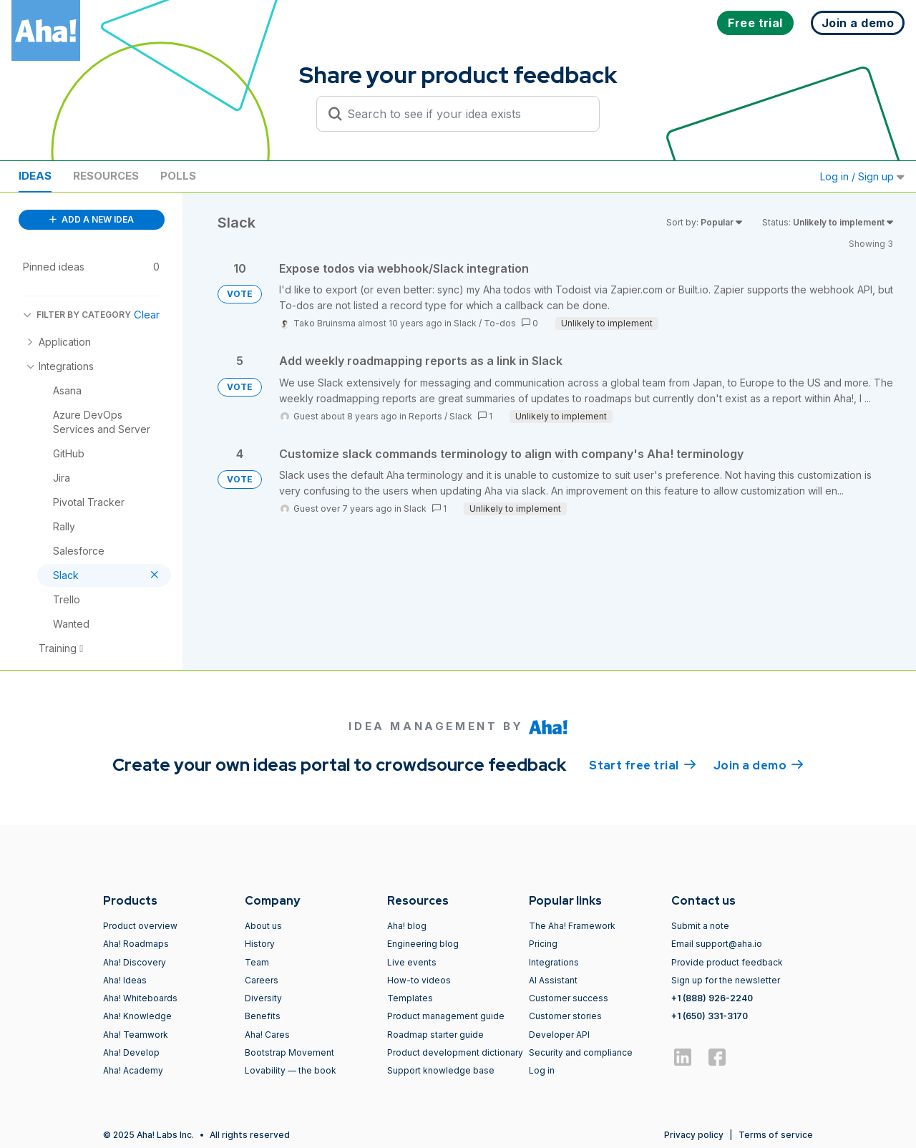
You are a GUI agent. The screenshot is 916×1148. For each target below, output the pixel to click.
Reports (425, 416)
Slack (465, 323)
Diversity (263, 998)
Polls (178, 176)
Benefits (263, 1016)
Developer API (559, 1034)
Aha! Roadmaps (136, 943)
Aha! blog (407, 925)
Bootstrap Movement (289, 1052)
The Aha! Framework (572, 925)
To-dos (500, 323)
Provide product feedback (727, 962)
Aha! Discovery (134, 962)
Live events (412, 962)
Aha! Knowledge (137, 1016)
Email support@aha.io (716, 943)
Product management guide (446, 1016)
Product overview (140, 925)
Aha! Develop (131, 1052)
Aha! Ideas (125, 980)
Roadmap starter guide (435, 1034)
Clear (147, 314)
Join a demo (758, 764)
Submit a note (700, 925)
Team (257, 962)
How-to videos (419, 980)
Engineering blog (423, 943)
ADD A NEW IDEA (91, 219)
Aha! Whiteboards (140, 998)
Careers (261, 980)
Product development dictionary (455, 1052)
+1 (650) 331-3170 (709, 1016)
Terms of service (776, 1134)
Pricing (543, 943)
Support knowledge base (440, 1070)
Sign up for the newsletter (725, 980)
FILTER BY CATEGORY (77, 314)
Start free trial (642, 764)
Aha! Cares (267, 1034)
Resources (106, 176)
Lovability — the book (290, 1070)
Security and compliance (581, 1052)
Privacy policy (693, 1134)
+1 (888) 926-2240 (712, 998)
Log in (542, 1070)
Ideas (35, 176)
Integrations (554, 962)
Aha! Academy (133, 1070)
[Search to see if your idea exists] (464, 113)
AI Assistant (553, 980)
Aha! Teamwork (135, 1034)
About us (263, 925)
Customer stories (565, 1016)
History (260, 943)
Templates (410, 998)
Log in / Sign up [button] (862, 176)
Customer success (568, 998)
